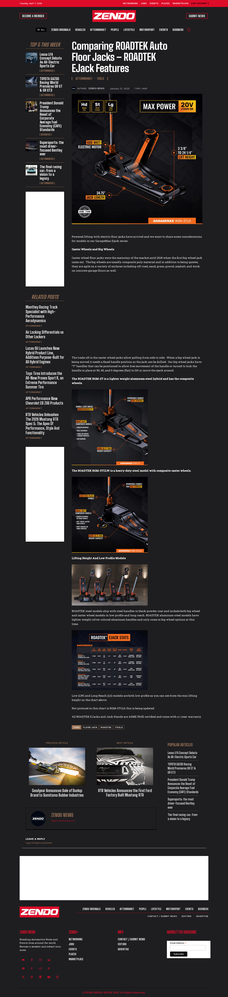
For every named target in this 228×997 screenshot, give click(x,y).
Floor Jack (90, 727)
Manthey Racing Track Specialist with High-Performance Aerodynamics (41, 314)
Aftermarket (34, 326)
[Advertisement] (45, 239)
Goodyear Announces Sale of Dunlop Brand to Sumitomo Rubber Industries (57, 792)
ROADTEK (106, 727)
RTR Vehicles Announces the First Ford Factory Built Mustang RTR (125, 792)
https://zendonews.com (63, 821)
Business (45, 134)
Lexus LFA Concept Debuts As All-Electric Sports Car (51, 60)
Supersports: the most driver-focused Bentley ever (52, 148)
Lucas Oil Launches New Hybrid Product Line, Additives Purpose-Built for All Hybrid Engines (45, 355)
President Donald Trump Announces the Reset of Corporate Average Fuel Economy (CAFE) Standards (51, 116)
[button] (189, 29)
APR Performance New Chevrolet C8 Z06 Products (44, 400)
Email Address (178, 943)
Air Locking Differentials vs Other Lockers (44, 334)
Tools (100, 78)
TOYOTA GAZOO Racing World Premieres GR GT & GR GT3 (51, 84)
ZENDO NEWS (96, 88)
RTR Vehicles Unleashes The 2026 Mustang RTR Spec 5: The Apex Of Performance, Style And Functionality (42, 423)
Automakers (47, 70)
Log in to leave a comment (39, 843)
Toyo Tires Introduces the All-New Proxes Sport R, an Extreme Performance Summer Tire (44, 380)
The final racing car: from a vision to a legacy (51, 172)
